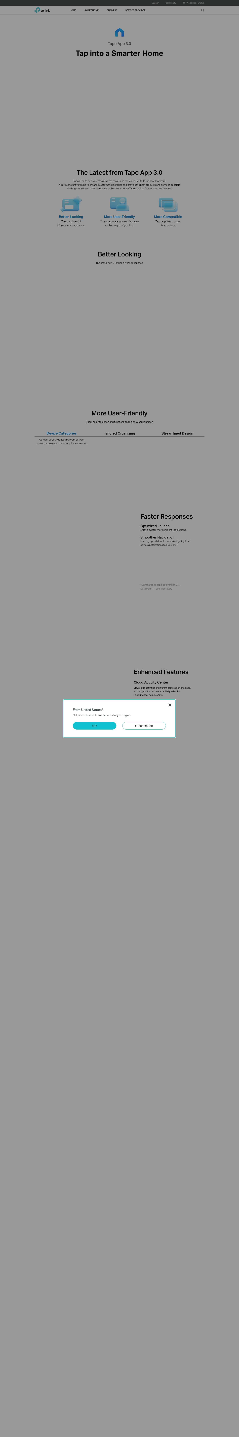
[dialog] (119, 718)
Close (170, 705)
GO (94, 726)
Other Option (144, 726)
